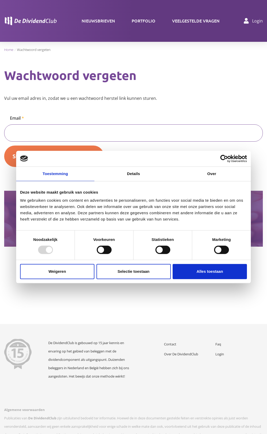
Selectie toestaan (134, 271)
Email (15, 118)
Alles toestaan (210, 271)
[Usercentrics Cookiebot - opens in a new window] (224, 159)
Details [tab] (133, 173)
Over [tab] (211, 173)
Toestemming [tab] (55, 173)
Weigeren (57, 271)
